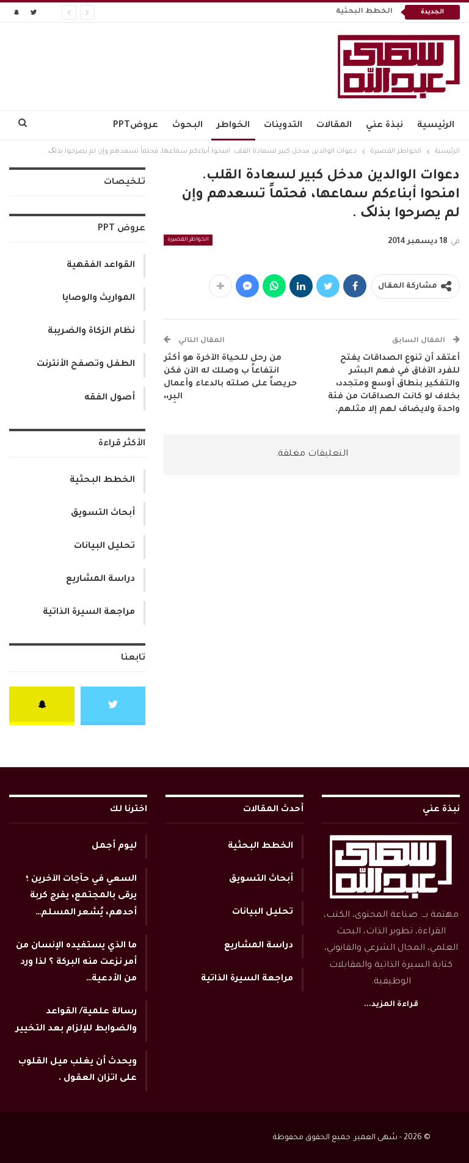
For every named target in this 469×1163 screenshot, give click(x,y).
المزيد (86, 126)
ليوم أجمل (114, 846)
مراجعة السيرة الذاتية (89, 613)
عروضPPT (135, 126)
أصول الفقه (109, 398)
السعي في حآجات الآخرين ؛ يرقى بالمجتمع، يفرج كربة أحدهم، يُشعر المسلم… (81, 896)
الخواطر (233, 126)
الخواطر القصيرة (188, 240)
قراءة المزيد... (391, 1005)
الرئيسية (435, 126)
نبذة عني (384, 126)
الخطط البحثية (364, 12)
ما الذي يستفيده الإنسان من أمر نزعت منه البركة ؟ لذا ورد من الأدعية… (76, 962)
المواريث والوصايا (98, 299)
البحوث (187, 126)
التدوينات (283, 126)
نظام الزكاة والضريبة (91, 332)
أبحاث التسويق (103, 514)
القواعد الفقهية (101, 266)
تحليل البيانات (104, 547)
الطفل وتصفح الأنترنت (86, 365)
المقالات (334, 126)
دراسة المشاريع (100, 580)
